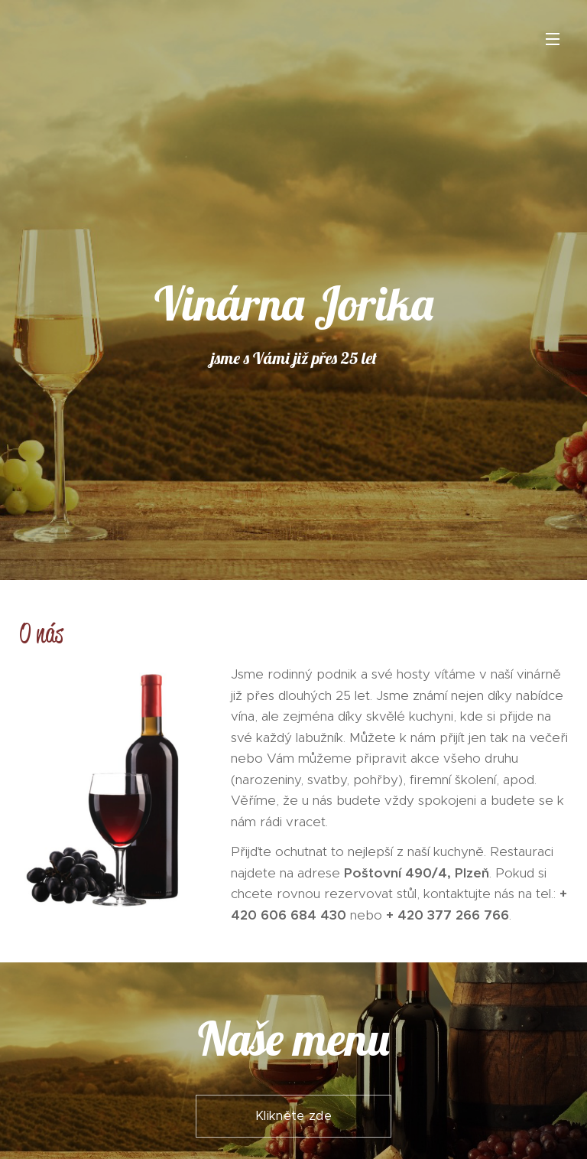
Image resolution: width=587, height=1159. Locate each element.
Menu (552, 39)
